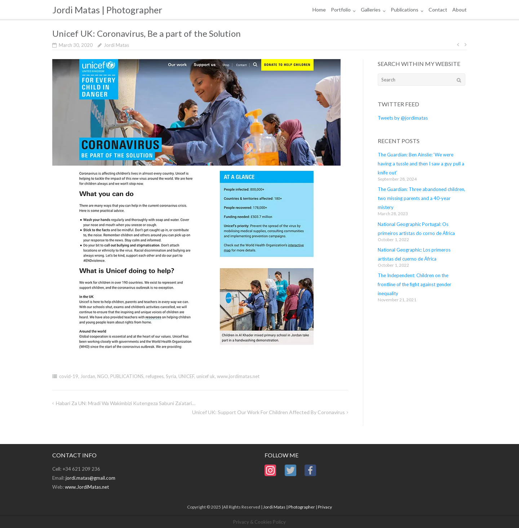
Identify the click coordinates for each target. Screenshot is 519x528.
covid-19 (68, 376)
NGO (102, 376)
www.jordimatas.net (238, 376)
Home (319, 9)
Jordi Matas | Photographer (289, 507)
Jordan (87, 376)
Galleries (371, 9)
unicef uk (205, 376)
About (459, 9)
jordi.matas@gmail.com (90, 478)
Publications (404, 9)
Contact (438, 9)
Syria (171, 376)
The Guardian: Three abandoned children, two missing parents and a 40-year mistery (421, 198)
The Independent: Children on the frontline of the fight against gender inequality (414, 284)
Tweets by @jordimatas (403, 118)
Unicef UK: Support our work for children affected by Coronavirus (268, 412)
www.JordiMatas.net (87, 487)
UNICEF (186, 376)
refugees (155, 376)
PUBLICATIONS (126, 376)
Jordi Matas (116, 45)
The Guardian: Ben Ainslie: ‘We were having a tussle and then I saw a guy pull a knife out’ (421, 164)
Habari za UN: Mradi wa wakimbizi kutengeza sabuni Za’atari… (125, 403)
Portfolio (341, 9)
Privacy (325, 507)
